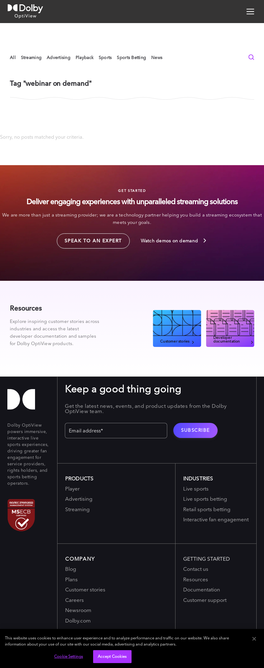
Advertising (58, 57)
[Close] (254, 639)
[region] (132, 648)
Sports (105, 57)
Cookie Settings (68, 656)
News (156, 57)
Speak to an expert (89, 238)
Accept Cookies (112, 656)
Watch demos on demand (174, 240)
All (13, 57)
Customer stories (177, 341)
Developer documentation (233, 339)
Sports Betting (131, 57)
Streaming (31, 57)
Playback (84, 57)
